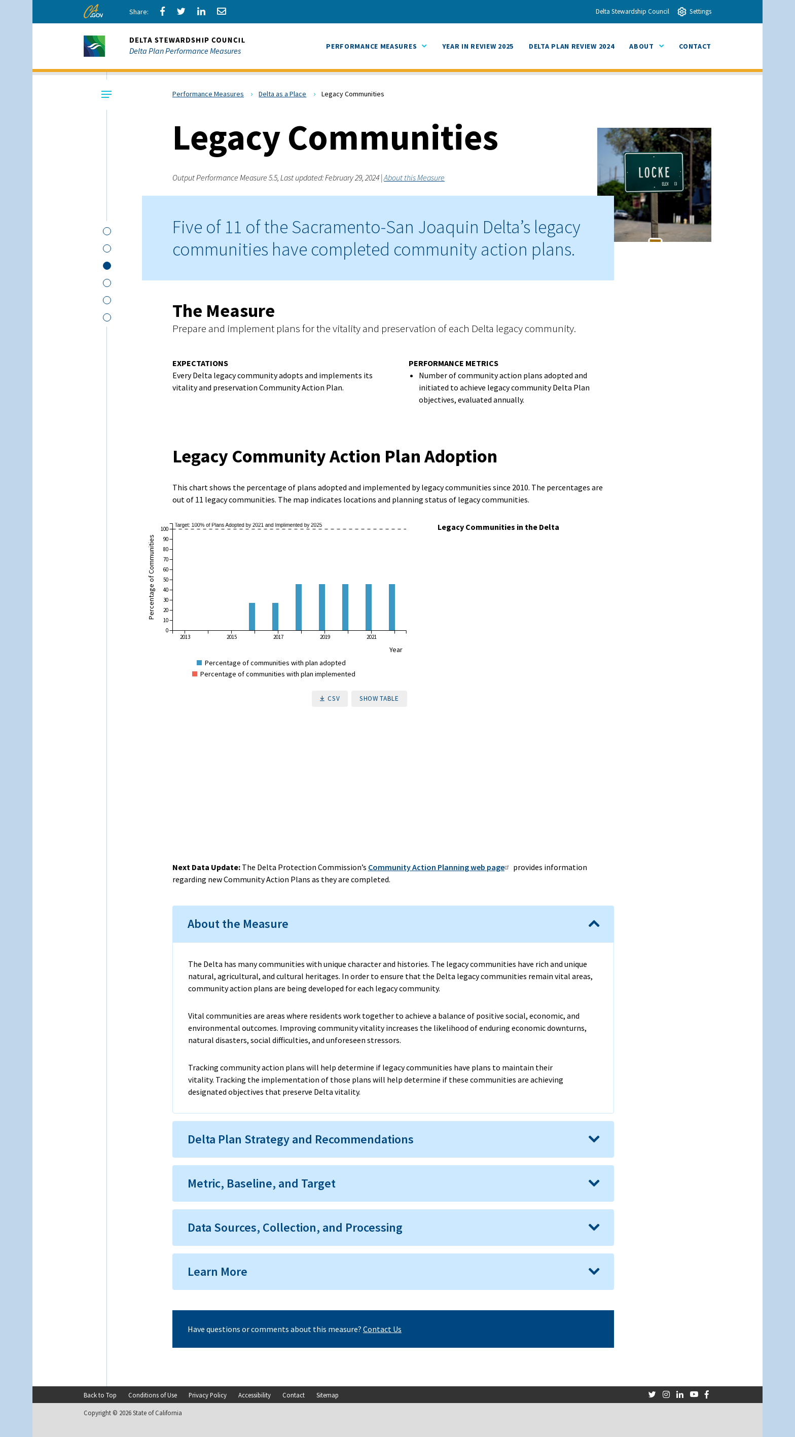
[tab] (393, 924)
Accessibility (254, 1395)
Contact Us (382, 1329)
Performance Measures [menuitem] (376, 46)
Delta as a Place (282, 93)
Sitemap (327, 1395)
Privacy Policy (208, 1395)
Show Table (379, 698)
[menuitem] (478, 46)
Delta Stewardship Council (632, 11)
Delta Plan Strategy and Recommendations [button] (301, 1139)
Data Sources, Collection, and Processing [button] (295, 1227)
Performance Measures (208, 93)
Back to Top (100, 1395)
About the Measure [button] (238, 923)
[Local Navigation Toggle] (105, 95)
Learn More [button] (217, 1271)
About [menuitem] (646, 46)
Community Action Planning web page (440, 867)
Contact (293, 1395)
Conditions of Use (152, 1395)
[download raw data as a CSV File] (330, 699)
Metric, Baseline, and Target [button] (262, 1183)
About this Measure (414, 177)
